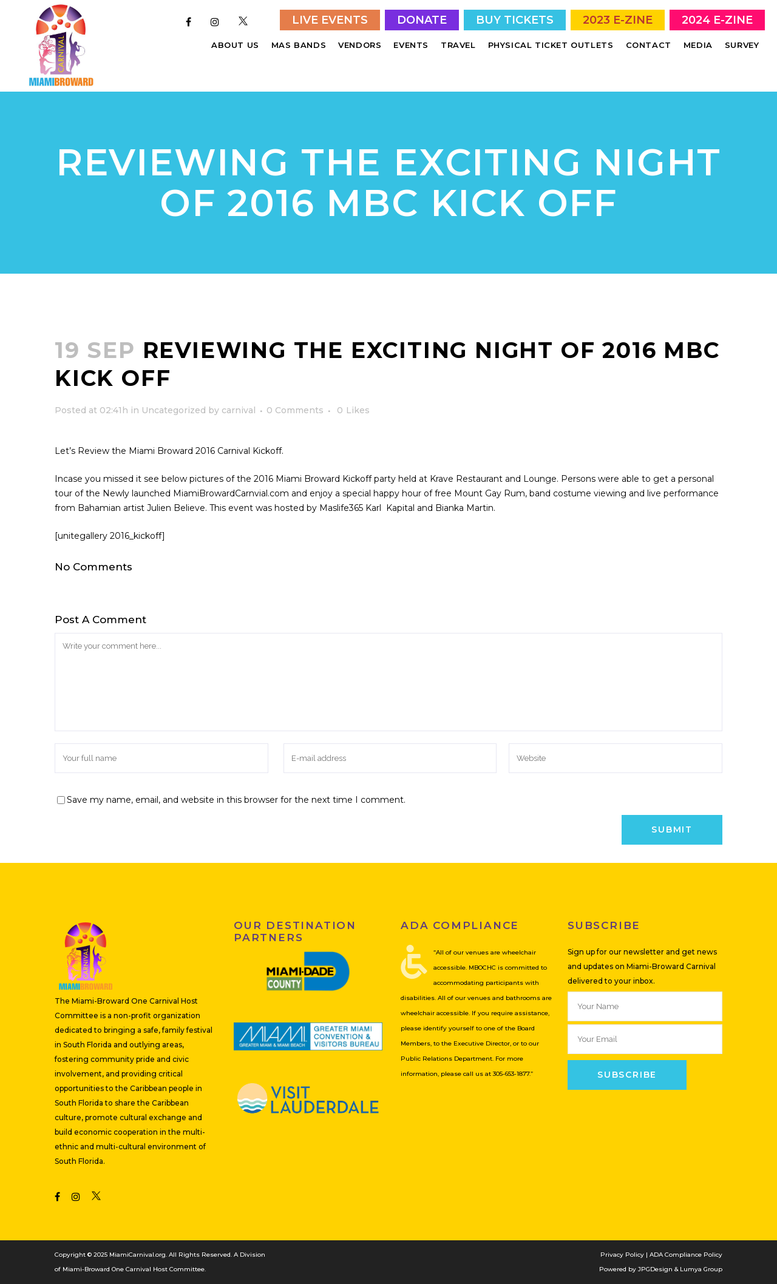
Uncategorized (173, 410)
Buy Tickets (515, 20)
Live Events (330, 20)
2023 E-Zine (618, 20)
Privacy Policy (622, 1255)
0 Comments (295, 410)
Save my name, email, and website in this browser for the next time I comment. (236, 799)
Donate (422, 20)
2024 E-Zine (717, 20)
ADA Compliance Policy (686, 1255)
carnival (239, 410)
